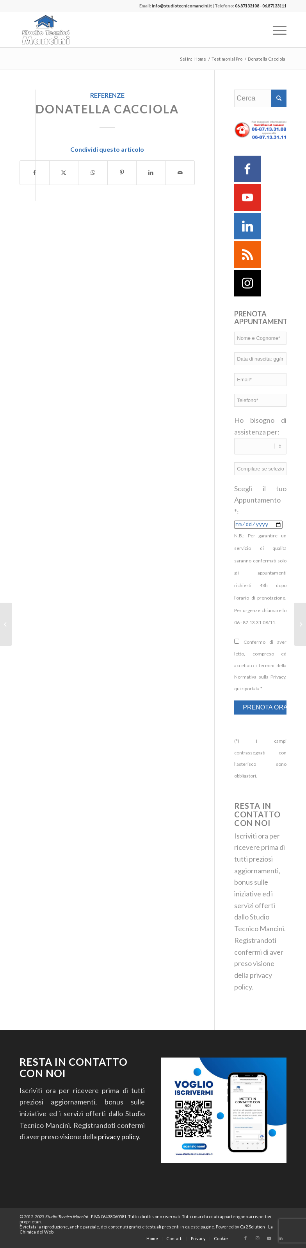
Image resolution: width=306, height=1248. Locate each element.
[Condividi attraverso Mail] (180, 173)
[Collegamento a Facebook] (245, 1238)
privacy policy (118, 1136)
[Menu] (275, 29)
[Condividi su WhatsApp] (92, 173)
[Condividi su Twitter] (64, 173)
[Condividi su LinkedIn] (151, 173)
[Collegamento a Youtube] (269, 1238)
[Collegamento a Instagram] (257, 1238)
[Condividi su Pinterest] (122, 173)
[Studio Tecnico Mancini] (58, 29)
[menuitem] (275, 29)
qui (237, 688)
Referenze (107, 95)
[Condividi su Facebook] (34, 173)
